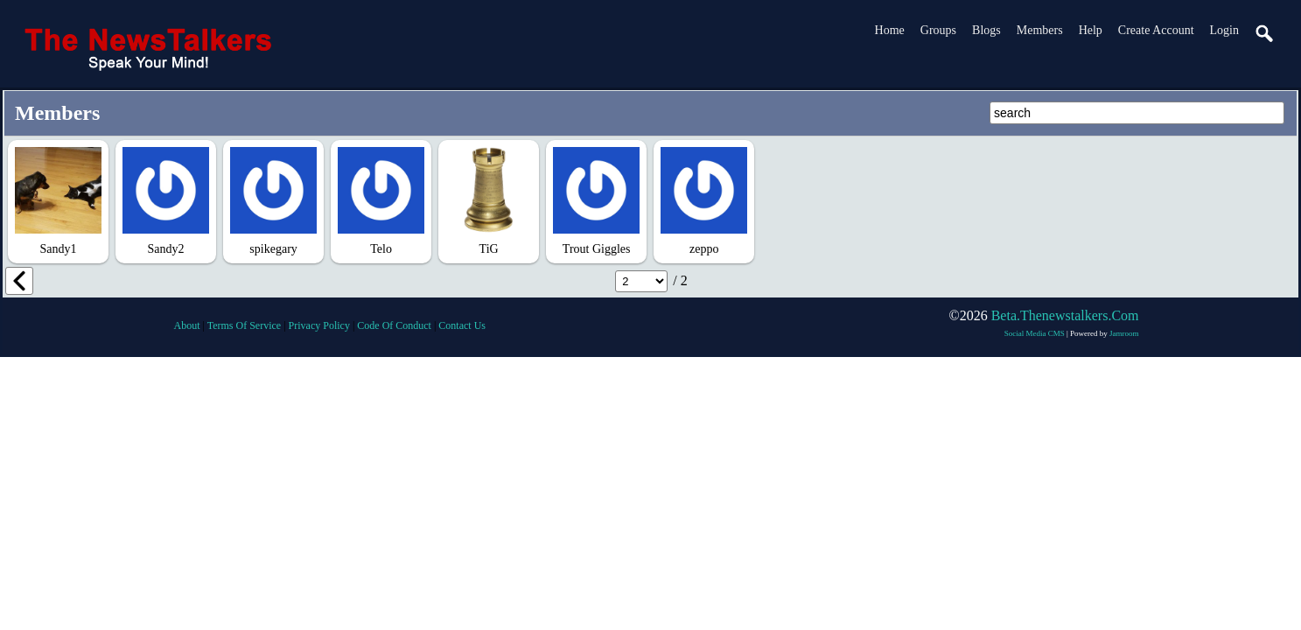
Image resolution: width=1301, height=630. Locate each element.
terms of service (244, 325)
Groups (938, 30)
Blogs (986, 30)
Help (1090, 30)
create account (1156, 30)
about (187, 325)
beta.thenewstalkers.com (1065, 315)
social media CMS (1034, 333)
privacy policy (319, 325)
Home (890, 30)
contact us (462, 325)
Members (1040, 30)
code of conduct (394, 325)
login (1224, 30)
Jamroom (1124, 333)
